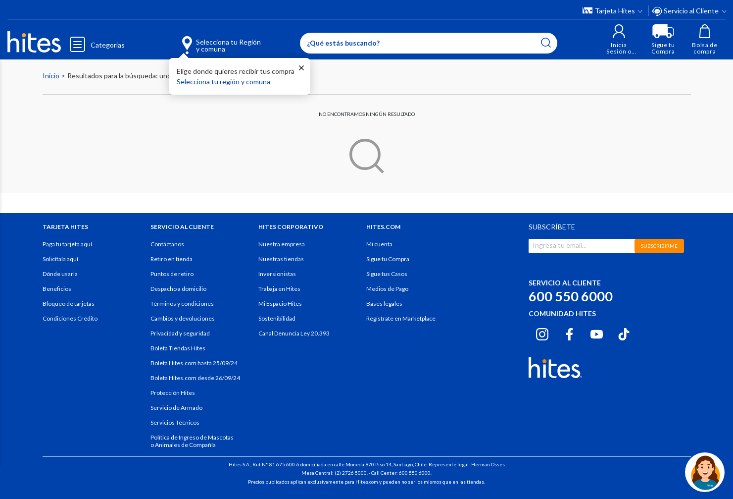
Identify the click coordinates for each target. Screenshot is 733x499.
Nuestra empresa (281, 244)
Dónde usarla (60, 273)
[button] (618, 39)
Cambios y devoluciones (182, 318)
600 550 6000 (571, 296)
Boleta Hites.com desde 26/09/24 (195, 378)
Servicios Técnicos (174, 422)
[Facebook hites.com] (569, 333)
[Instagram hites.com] (542, 333)
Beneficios (57, 288)
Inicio (52, 75)
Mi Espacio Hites (280, 303)
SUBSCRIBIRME (659, 246)
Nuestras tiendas (281, 259)
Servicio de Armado (176, 407)
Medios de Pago (387, 288)
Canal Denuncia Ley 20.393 (294, 333)
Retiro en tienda (171, 259)
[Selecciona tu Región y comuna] (206, 40)
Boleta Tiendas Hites (177, 348)
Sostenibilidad (276, 318)
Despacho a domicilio (178, 288)
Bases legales (384, 303)
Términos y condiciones (182, 303)
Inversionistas (277, 273)
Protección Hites (172, 392)
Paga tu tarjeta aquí (67, 244)
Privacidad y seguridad (180, 333)
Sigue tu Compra (387, 259)
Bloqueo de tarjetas (69, 303)
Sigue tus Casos (386, 273)
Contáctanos (167, 244)
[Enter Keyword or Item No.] (428, 43)
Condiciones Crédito (70, 318)
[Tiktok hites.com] (624, 333)
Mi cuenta (379, 244)
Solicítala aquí (60, 259)
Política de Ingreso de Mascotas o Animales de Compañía (192, 441)
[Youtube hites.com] (596, 333)
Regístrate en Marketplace (401, 318)
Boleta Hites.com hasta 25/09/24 (194, 363)
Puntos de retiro (172, 273)
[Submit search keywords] (546, 43)
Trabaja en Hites (279, 288)
